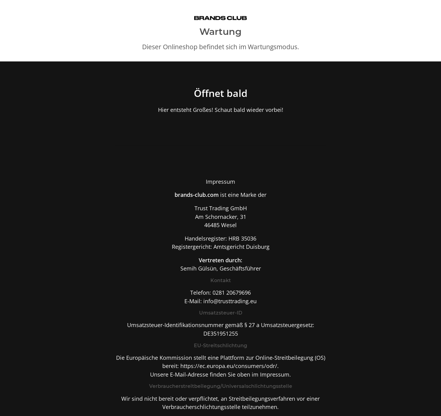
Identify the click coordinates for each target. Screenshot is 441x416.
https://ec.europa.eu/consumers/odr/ (228, 366)
